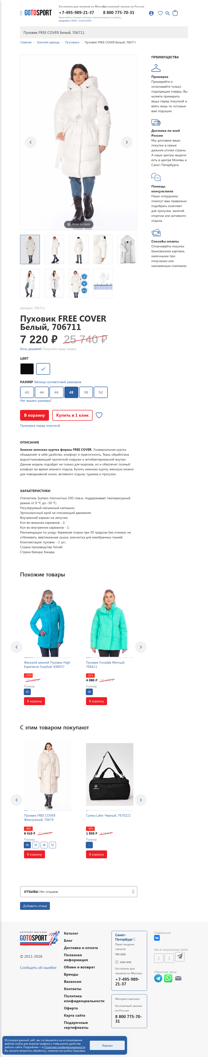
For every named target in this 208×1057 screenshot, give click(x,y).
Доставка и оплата (81, 947)
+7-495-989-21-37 (76, 12)
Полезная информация (76, 957)
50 (86, 392)
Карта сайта (74, 1015)
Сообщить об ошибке (38, 967)
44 (42, 392)
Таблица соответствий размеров (57, 382)
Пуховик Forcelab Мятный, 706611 (105, 664)
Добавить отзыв (35, 906)
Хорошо (107, 1045)
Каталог (71, 933)
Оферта (71, 1007)
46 (56, 392)
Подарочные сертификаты (76, 1025)
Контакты (72, 988)
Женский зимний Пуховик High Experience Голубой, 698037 (47, 664)
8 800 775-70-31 (118, 12)
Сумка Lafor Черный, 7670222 (108, 815)
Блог (68, 940)
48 (69, 391)
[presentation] (16, 647)
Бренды (71, 974)
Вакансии (72, 981)
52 (101, 392)
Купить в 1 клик (72, 415)
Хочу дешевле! (31, 349)
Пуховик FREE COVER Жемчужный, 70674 (39, 817)
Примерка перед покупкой (40, 425)
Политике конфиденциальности (64, 1047)
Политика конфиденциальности (84, 998)
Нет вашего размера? (36, 400)
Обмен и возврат (79, 966)
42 (27, 392)
